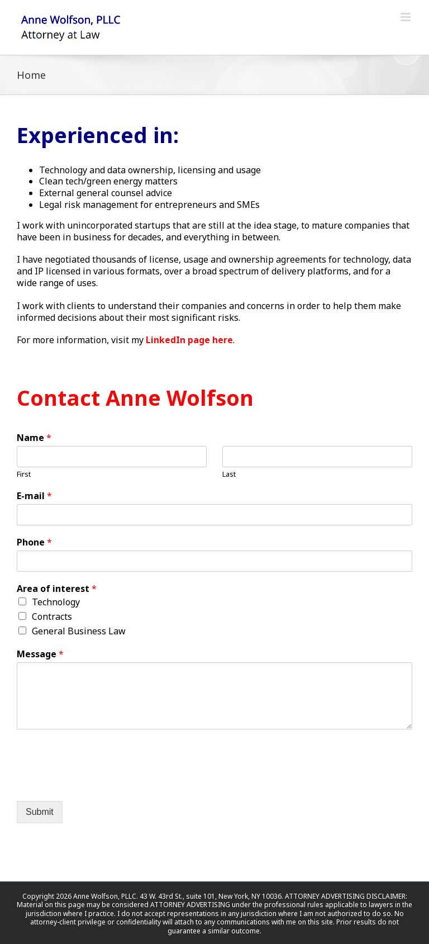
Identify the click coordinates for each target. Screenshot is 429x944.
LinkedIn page (178, 340)
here (222, 340)
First (24, 474)
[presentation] (102, 782)
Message (40, 654)
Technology (56, 602)
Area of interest (57, 589)
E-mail (34, 496)
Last (229, 474)
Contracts (52, 616)
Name (34, 438)
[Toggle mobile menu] (406, 17)
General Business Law (79, 631)
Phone (34, 542)
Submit (40, 812)
